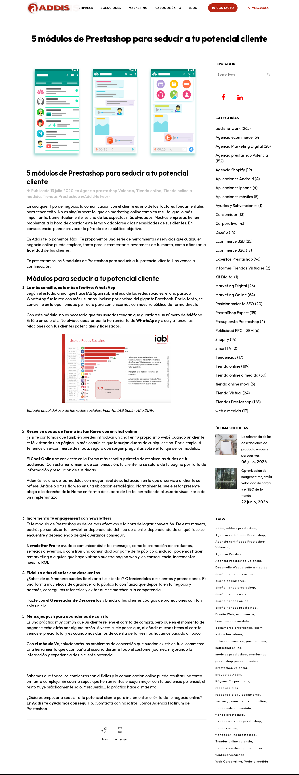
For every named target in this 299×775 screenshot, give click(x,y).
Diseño (221, 233)
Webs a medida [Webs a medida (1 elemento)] (256, 762)
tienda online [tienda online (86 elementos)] (256, 702)
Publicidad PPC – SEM (234, 331)
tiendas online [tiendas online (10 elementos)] (226, 728)
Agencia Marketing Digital (239, 146)
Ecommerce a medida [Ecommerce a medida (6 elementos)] (232, 621)
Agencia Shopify (230, 170)
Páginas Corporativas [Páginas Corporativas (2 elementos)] (232, 682)
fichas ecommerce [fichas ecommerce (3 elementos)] (229, 641)
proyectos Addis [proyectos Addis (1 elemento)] (228, 675)
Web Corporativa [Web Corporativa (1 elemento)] (228, 762)
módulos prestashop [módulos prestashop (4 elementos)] (231, 655)
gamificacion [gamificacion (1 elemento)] (256, 641)
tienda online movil (232, 384)
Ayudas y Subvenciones (236, 206)
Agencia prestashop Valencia (107, 190)
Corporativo (226, 224)
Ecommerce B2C (230, 250)
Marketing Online (231, 295)
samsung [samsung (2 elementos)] (222, 702)
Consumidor (226, 215)
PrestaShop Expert (232, 313)
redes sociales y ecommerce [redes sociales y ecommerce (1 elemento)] (237, 695)
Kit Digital (224, 277)
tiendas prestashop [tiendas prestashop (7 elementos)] (230, 748)
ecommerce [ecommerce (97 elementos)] (245, 615)
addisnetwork (228, 129)
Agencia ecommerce (234, 138)
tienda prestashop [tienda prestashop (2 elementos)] (229, 715)
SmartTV (223, 349)
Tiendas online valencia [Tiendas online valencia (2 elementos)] (233, 742)
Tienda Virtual (228, 393)
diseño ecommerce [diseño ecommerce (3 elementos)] (230, 581)
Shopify (222, 340)
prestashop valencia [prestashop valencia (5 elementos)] (231, 668)
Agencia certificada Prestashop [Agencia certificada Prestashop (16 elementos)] (240, 535)
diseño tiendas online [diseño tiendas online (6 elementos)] (231, 601)
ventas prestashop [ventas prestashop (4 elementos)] (229, 755)
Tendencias (225, 358)
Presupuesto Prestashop (237, 322)
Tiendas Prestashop (61, 196)
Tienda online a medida (236, 375)
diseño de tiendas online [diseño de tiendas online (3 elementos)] (234, 574)
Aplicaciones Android (234, 179)
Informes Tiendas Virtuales (240, 268)
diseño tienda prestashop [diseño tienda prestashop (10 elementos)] (235, 588)
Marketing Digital (231, 286)
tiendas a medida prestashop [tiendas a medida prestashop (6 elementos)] (238, 722)
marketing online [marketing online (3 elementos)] (228, 648)
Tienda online (148, 190)
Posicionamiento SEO (234, 304)
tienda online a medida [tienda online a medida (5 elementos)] (233, 708)
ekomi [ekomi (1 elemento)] (258, 628)
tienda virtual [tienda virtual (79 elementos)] (258, 748)
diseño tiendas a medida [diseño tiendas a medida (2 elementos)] (234, 595)
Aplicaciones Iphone (233, 188)
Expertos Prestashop (234, 259)
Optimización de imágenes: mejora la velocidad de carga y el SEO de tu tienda (256, 483)
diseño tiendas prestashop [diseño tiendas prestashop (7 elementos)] (236, 608)
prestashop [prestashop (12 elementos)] (258, 655)
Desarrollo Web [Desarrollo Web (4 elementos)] (227, 568)
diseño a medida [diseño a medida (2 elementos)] (254, 568)
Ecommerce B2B (230, 242)
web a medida (228, 411)
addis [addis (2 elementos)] (219, 529)
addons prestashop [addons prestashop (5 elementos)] (241, 529)
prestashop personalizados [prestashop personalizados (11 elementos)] (236, 661)
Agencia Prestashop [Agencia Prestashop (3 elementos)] (231, 554)
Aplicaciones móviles (234, 197)
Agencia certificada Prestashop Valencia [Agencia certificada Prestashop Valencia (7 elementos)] (240, 545)
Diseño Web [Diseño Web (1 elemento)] (224, 615)
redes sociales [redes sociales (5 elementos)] (226, 688)
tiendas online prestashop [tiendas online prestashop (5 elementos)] (235, 735)
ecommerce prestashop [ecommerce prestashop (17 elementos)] (233, 628)
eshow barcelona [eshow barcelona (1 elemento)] (228, 635)
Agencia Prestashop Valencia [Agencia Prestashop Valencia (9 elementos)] (238, 561)
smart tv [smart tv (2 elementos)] (237, 702)
